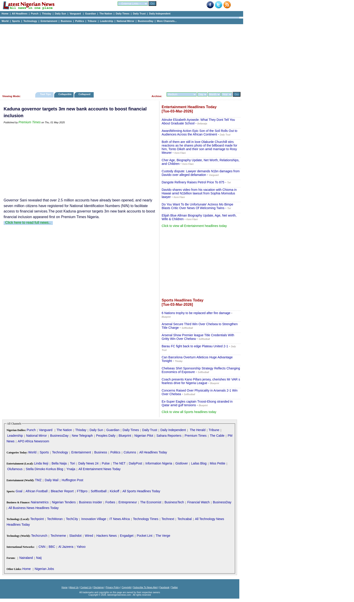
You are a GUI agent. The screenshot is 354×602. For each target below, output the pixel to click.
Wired (89, 535)
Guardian (90, 13)
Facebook (164, 587)
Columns (129, 452)
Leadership (106, 21)
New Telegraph (82, 435)
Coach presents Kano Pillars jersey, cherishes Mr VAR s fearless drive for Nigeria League (201, 381)
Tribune (92, 21)
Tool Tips (45, 94)
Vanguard (76, 13)
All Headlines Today (153, 452)
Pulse (106, 463)
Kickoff (114, 491)
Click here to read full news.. (28, 222)
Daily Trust (139, 13)
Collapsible (65, 94)
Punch (35, 13)
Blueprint (125, 435)
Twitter (174, 587)
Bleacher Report (62, 491)
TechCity (72, 519)
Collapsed (85, 94)
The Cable (217, 435)
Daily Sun (60, 13)
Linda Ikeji (41, 463)
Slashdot (75, 535)
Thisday (46, 13)
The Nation (105, 13)
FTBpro (82, 491)
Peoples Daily (106, 435)
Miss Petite (217, 463)
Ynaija (70, 469)
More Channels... (167, 21)
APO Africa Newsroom (33, 441)
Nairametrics (40, 502)
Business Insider (90, 502)
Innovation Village (93, 519)
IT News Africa (119, 519)
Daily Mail (51, 480)
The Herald (197, 430)
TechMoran (55, 519)
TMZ (38, 480)
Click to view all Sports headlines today (189, 412)
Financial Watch (198, 502)
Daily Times (122, 13)
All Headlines (19, 13)
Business (66, 21)
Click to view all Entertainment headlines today (194, 226)
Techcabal (184, 519)
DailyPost (135, 463)
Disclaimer (98, 587)
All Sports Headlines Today (141, 491)
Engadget (126, 535)
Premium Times (30, 122)
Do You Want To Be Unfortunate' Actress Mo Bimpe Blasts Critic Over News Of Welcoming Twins (197, 206)
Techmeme (58, 535)
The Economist (150, 502)
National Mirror (125, 21)
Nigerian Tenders (64, 502)
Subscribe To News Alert (145, 587)
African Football (36, 491)
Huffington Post (72, 480)
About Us (74, 587)
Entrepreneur (128, 502)
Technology (30, 21)
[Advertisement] (119, 57)
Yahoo (81, 546)
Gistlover (181, 463)
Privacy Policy (113, 587)
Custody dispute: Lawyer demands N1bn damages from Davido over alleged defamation (201, 173)
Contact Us (85, 587)
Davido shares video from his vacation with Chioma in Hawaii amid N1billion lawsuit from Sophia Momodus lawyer (199, 193)
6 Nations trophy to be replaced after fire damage (196, 313)
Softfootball (99, 491)
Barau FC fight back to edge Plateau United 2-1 (195, 346)
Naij (39, 558)
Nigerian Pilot (143, 435)
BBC (52, 546)
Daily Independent (159, 13)
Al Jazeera (65, 546)
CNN (42, 546)
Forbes (110, 502)
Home (5, 13)
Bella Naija (59, 463)
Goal (19, 491)
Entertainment (49, 21)
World (5, 21)
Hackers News (106, 535)
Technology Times (145, 519)
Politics (79, 21)
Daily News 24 (88, 463)
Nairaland (26, 558)
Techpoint (37, 519)
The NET (119, 463)
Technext (168, 519)
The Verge (163, 535)
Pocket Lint (144, 535)
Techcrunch (39, 535)
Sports (16, 21)
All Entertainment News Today (100, 469)
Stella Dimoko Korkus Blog (44, 469)
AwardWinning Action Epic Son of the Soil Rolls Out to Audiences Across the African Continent (199, 132)
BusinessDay (145, 21)
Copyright (126, 587)
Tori (72, 463)
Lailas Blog (199, 463)
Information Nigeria (158, 463)
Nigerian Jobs (44, 569)
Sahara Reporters (169, 435)
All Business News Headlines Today (33, 508)
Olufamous (15, 469)
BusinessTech (174, 502)
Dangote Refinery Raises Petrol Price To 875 (193, 182)
